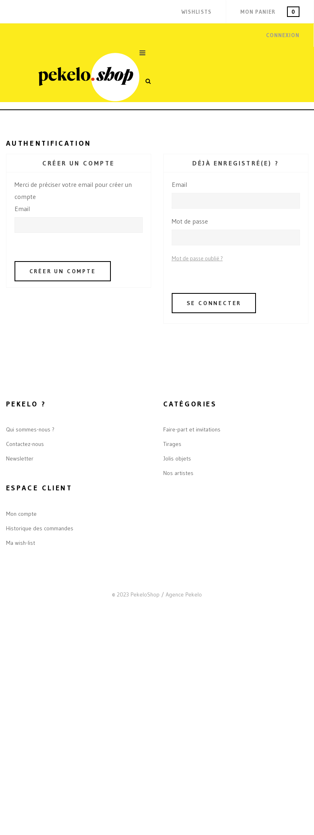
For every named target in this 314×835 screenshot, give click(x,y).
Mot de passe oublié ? (197, 258)
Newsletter (19, 458)
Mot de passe (190, 221)
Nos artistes (178, 473)
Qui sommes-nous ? (30, 429)
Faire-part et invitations (191, 429)
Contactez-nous (25, 444)
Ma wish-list (20, 542)
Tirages (172, 444)
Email (22, 209)
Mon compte (21, 513)
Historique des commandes (39, 528)
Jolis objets (177, 458)
